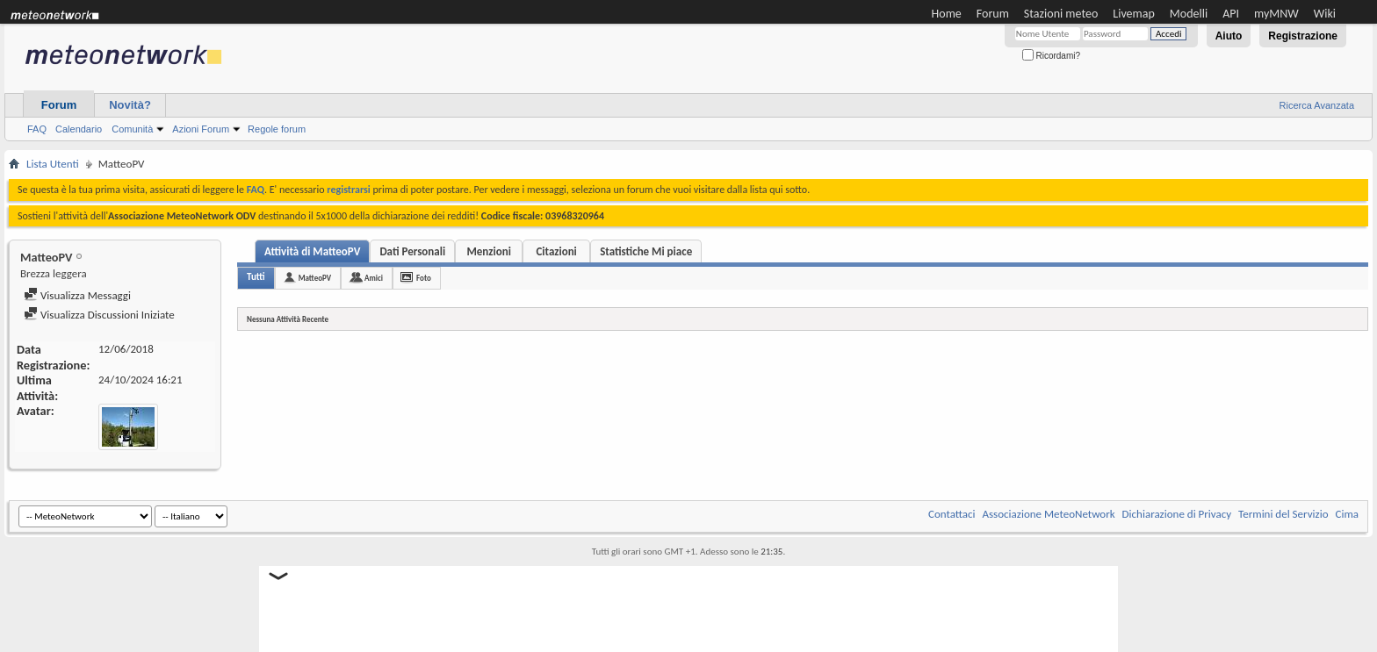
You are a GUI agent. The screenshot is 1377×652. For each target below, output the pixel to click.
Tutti (256, 277)
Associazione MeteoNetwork (1049, 513)
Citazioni (556, 251)
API (1230, 13)
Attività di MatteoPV (312, 251)
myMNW (1276, 13)
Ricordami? (1051, 56)
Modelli (1189, 13)
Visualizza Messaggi (77, 295)
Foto (423, 278)
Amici (373, 278)
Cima (1347, 513)
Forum (993, 13)
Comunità (132, 129)
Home (947, 13)
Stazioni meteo (1061, 13)
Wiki (1325, 13)
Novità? (130, 104)
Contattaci (952, 513)
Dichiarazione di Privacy (1177, 513)
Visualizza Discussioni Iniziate (99, 314)
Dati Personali (412, 251)
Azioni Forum (200, 129)
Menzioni (488, 251)
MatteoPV (315, 278)
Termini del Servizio (1283, 513)
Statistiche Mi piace (646, 251)
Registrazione (1302, 36)
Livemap (1134, 13)
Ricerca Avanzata (1317, 105)
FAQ (37, 129)
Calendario (78, 129)
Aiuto (1229, 36)
